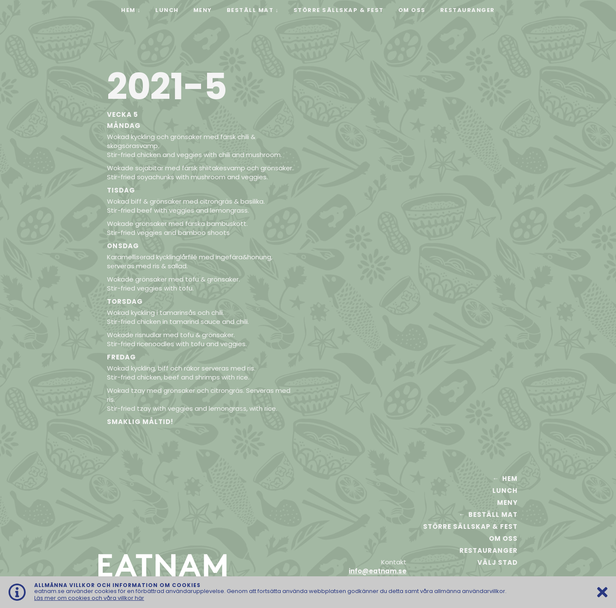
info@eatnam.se (377, 570)
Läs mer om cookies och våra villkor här (89, 598)
